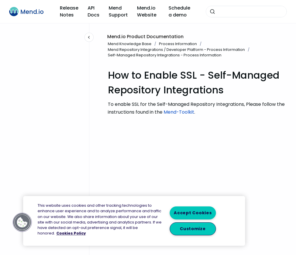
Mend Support (118, 11)
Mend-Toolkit (179, 112)
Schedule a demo (179, 11)
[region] (134, 221)
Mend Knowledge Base (129, 44)
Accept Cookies (193, 213)
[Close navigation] (89, 37)
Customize (193, 229)
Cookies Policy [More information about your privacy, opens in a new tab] (71, 233)
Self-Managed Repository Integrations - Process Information (164, 55)
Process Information (178, 44)
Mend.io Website (146, 11)
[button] (22, 222)
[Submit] (212, 11)
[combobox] (246, 11)
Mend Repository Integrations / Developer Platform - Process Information (176, 49)
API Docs (93, 11)
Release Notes (69, 11)
